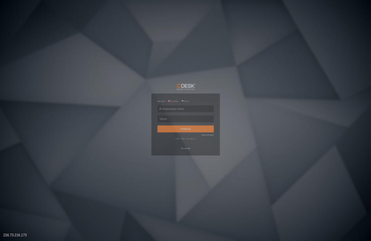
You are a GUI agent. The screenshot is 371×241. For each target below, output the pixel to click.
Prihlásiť (186, 134)
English (132, 73)
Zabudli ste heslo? (233, 147)
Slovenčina (157, 73)
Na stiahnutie (185, 177)
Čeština (183, 73)
